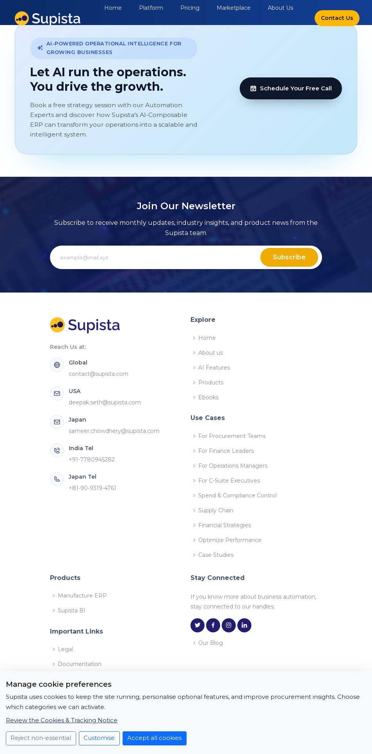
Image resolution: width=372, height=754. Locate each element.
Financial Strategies (224, 525)
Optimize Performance (230, 540)
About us (210, 352)
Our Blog (210, 642)
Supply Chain (215, 510)
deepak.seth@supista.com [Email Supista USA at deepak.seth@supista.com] (105, 402)
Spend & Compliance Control (237, 495)
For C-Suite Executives (229, 480)
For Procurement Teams (231, 436)
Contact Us (337, 18)
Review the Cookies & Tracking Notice (61, 720)
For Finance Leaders (226, 451)
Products (210, 382)
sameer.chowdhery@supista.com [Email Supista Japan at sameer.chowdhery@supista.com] (114, 430)
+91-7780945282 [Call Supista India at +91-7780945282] (92, 459)
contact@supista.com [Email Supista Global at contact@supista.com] (98, 373)
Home (113, 7)
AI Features (214, 367)
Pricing (189, 7)
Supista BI (71, 610)
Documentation (79, 664)
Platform (151, 7)
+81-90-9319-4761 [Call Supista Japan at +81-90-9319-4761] (92, 488)
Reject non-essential (41, 737)
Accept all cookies (154, 737)
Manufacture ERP (82, 595)
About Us (280, 7)
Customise (99, 737)
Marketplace (234, 7)
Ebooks (208, 397)
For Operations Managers (232, 466)
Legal (65, 649)
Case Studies (215, 555)
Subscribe (289, 257)
